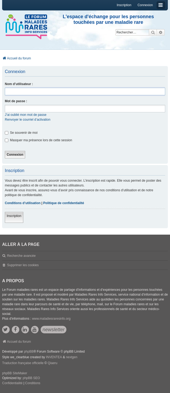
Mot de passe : (16, 101)
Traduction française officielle (23, 363)
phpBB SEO (31, 378)
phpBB (28, 351)
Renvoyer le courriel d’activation (27, 119)
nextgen (71, 357)
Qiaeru (52, 363)
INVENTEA (54, 357)
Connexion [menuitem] (145, 5)
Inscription (14, 216)
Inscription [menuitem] (124, 5)
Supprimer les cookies (23, 265)
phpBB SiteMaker (14, 373)
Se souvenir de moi (21, 133)
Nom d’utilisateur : (19, 84)
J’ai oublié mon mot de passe (25, 115)
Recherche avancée (21, 256)
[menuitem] (12, 383)
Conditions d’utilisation (22, 203)
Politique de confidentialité (63, 203)
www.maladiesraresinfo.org (51, 318)
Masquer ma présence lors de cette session (38, 140)
